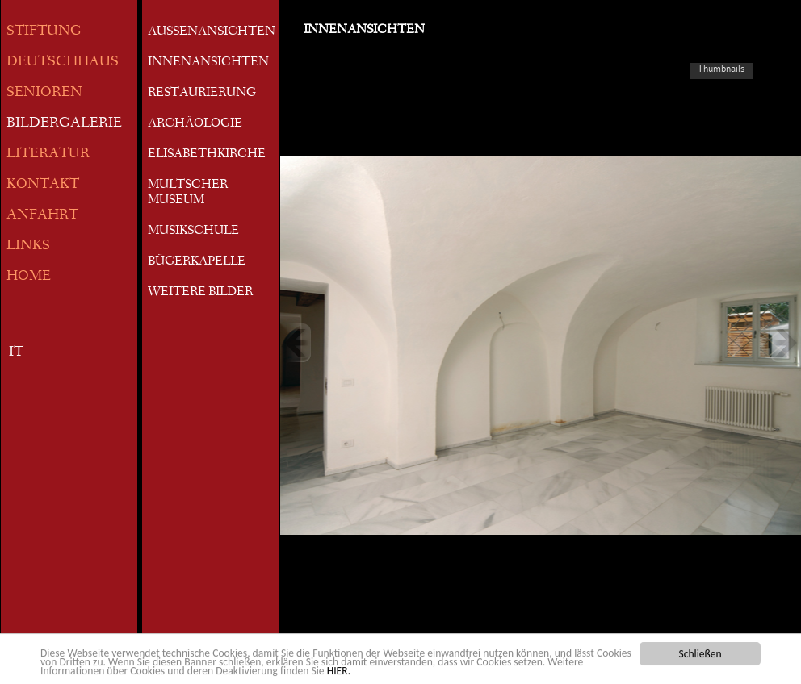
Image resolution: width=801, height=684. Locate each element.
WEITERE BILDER (200, 292)
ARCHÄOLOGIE (195, 124)
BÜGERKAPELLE (196, 262)
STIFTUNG (44, 32)
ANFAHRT (42, 216)
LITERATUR (48, 154)
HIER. (338, 671)
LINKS (28, 246)
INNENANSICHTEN (208, 62)
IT (16, 353)
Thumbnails (721, 68)
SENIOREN (44, 93)
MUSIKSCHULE (193, 231)
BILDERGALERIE (64, 124)
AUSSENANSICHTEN (211, 32)
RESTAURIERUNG (202, 93)
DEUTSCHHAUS (62, 62)
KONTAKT (42, 185)
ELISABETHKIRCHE (207, 154)
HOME (28, 277)
